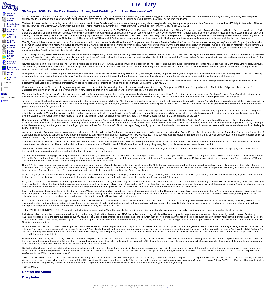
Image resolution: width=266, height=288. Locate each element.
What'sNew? (11, 14)
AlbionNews (11, 20)
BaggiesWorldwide (13, 68)
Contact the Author (36, 272)
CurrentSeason (11, 46)
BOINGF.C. (11, 57)
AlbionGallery (11, 41)
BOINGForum (11, 52)
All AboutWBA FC (12, 30)
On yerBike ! (11, 73)
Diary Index (31, 277)
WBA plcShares (12, 63)
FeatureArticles (11, 36)
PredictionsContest (13, 25)
